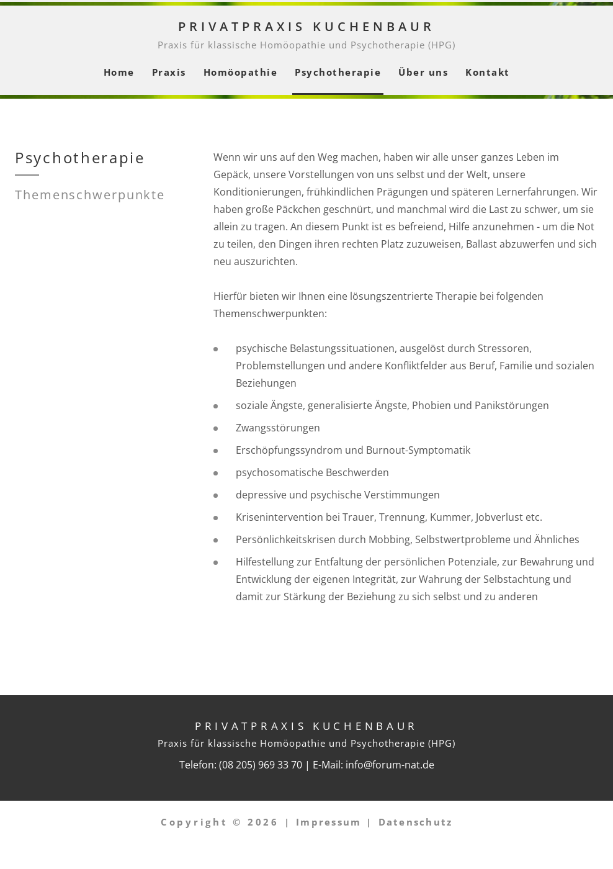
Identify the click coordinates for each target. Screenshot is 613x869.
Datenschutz (415, 822)
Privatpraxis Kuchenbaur (306, 26)
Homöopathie (241, 72)
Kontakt (487, 72)
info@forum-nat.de (390, 765)
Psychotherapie (338, 72)
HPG (441, 44)
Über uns (423, 72)
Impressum (328, 822)
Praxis (169, 72)
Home (119, 72)
